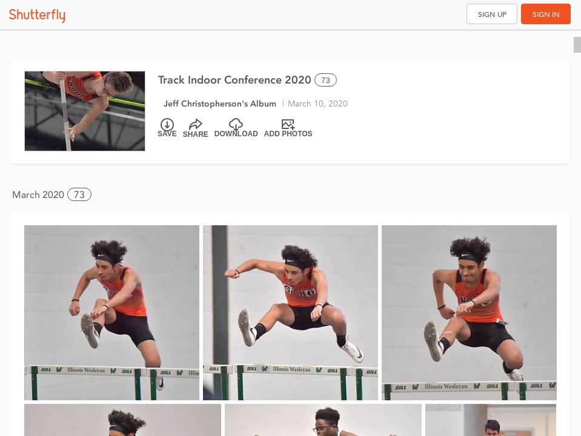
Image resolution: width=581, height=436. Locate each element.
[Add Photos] (288, 128)
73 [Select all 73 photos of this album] (325, 80)
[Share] (195, 128)
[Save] (167, 128)
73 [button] (79, 194)
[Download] (236, 128)
